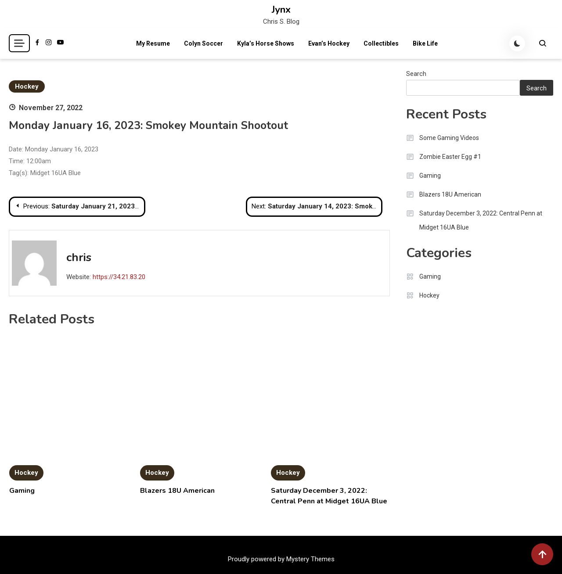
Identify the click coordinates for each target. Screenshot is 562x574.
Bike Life (425, 43)
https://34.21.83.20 (119, 277)
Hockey (27, 86)
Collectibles (381, 43)
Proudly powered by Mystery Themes (281, 559)
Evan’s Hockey (328, 43)
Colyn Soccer (203, 43)
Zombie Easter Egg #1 (450, 156)
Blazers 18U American (177, 490)
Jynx (281, 9)
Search (416, 74)
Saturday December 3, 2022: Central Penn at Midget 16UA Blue (480, 220)
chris (78, 257)
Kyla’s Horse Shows (265, 43)
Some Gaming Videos (449, 137)
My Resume (153, 43)
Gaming (22, 490)
